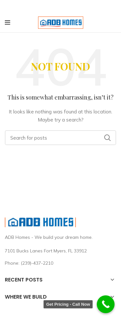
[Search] (60, 137)
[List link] (60, 262)
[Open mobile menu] (8, 22)
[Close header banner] (113, 6)
